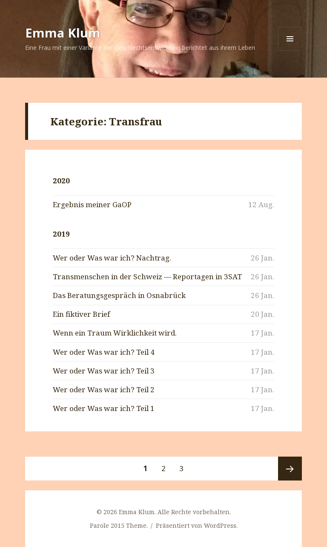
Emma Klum (62, 32)
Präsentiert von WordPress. (197, 525)
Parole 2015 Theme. (119, 525)
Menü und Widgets (290, 50)
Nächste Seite (290, 468)
